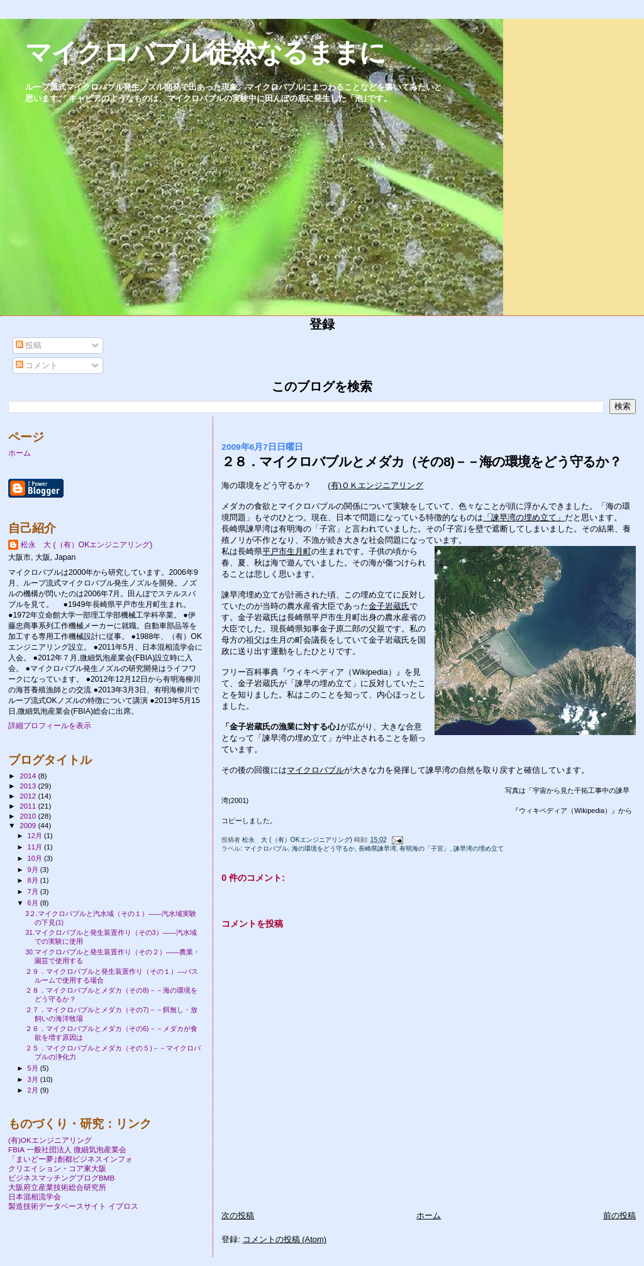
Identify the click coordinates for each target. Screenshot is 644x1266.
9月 (34, 869)
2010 (28, 816)
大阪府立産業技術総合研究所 (57, 1187)
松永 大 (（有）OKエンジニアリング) (87, 544)
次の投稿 (237, 1215)
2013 (28, 786)
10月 (36, 858)
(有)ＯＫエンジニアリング (375, 485)
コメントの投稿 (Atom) (285, 1239)
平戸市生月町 (286, 551)
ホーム (428, 1215)
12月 (36, 835)
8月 (34, 880)
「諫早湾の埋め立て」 (524, 517)
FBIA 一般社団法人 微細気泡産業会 (67, 1149)
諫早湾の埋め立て (478, 848)
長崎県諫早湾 (377, 848)
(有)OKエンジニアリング (50, 1140)
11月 (36, 847)
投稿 (29, 345)
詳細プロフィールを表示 (49, 725)
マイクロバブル (315, 770)
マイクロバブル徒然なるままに (205, 52)
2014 (28, 776)
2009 (28, 825)
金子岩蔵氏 (389, 606)
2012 (28, 796)
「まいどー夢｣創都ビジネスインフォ (70, 1159)
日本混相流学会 (34, 1196)
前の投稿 (619, 1215)
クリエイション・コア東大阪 (57, 1168)
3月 (34, 1079)
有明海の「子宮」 (424, 848)
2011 (28, 806)
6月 (34, 903)
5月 (34, 1068)
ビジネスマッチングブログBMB (61, 1178)
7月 (34, 891)
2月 (34, 1090)
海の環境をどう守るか (323, 848)
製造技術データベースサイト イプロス (73, 1206)
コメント (37, 365)
